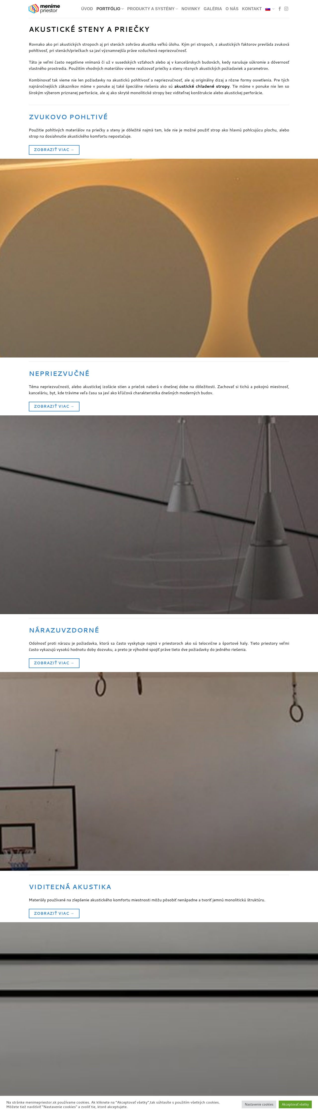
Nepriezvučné (59, 373)
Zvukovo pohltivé (68, 116)
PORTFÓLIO (110, 8)
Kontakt (252, 9)
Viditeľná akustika (70, 886)
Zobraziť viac (54, 150)
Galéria (213, 9)
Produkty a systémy (152, 8)
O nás (232, 9)
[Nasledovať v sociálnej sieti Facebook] (280, 9)
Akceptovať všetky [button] (295, 1104)
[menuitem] (270, 9)
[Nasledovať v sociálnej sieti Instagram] (286, 9)
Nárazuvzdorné (64, 630)
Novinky (191, 9)
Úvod (87, 9)
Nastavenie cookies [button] (259, 1104)
